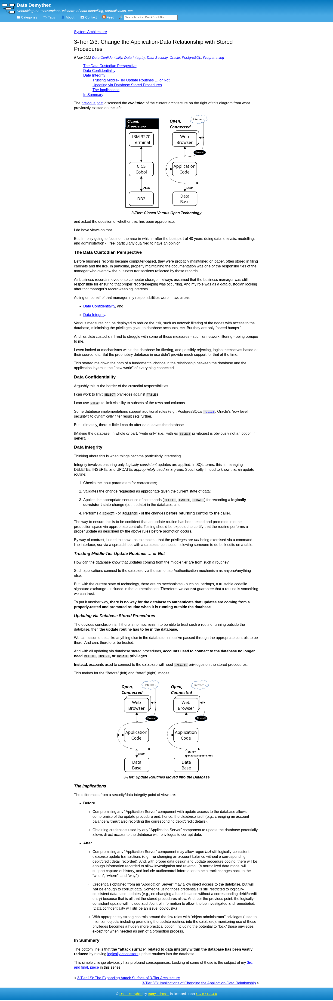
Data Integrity (134, 58)
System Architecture (90, 32)
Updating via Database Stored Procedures (127, 86)
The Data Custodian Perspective (109, 66)
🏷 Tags (49, 17)
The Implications (106, 91)
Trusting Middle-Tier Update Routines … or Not (131, 81)
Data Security (157, 58)
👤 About (67, 17)
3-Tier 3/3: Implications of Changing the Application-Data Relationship (199, 984)
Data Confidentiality (107, 58)
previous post (92, 104)
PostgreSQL (191, 58)
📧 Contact (88, 17)
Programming (213, 58)
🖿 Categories (27, 17)
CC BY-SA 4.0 (206, 994)
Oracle (175, 58)
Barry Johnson (159, 994)
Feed (108, 17)
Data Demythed (130, 994)
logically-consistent (122, 955)
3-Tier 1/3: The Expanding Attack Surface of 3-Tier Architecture (128, 978)
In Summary (93, 95)
